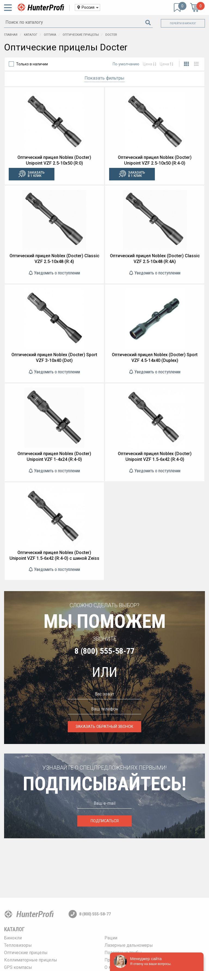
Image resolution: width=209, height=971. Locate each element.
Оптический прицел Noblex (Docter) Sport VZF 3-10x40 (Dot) (54, 357)
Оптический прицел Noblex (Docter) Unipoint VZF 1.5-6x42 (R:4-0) (155, 456)
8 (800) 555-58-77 (104, 651)
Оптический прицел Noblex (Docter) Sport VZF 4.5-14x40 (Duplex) (155, 357)
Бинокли (13, 937)
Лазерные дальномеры (128, 945)
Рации (110, 937)
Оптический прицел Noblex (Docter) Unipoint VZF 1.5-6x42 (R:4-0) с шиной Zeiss (54, 555)
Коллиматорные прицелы (30, 960)
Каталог (14, 929)
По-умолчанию (126, 64)
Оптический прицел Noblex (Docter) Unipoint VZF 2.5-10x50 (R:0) (54, 160)
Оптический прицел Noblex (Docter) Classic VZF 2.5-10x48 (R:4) (54, 258)
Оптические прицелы (26, 952)
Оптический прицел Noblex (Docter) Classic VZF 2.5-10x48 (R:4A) (155, 258)
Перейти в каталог (183, 23)
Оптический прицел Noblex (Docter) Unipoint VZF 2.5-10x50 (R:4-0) (155, 160)
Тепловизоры (18, 945)
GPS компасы (18, 967)
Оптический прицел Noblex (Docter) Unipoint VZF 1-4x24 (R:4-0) (54, 456)
